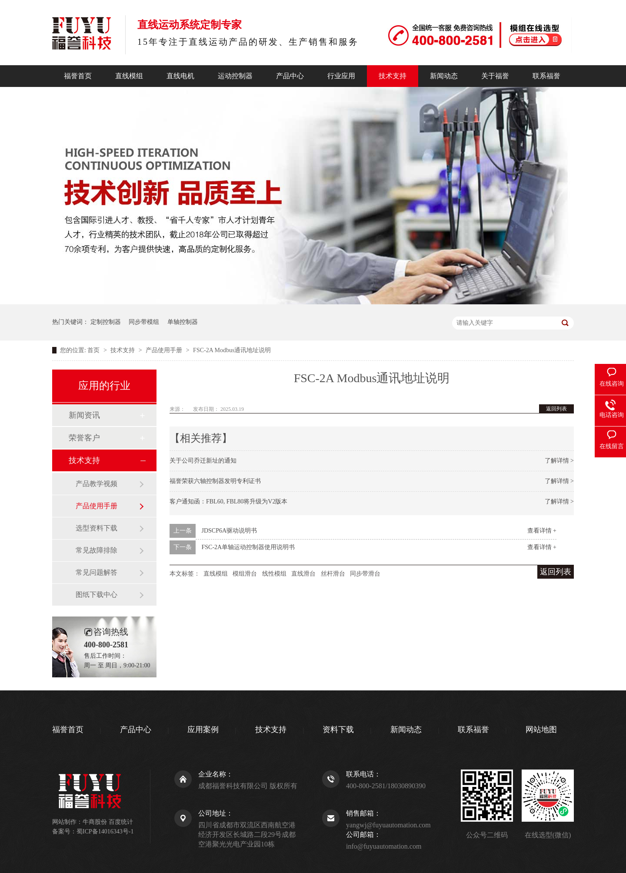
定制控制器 (105, 322)
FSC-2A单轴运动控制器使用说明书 (248, 547)
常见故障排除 (96, 550)
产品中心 (290, 76)
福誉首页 (78, 76)
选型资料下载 (96, 528)
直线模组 (129, 76)
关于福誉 (495, 76)
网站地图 (541, 729)
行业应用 (341, 76)
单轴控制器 (182, 322)
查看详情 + (541, 530)
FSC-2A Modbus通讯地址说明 (232, 350)
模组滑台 (245, 573)
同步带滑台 (365, 573)
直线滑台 (303, 573)
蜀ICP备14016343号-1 (105, 831)
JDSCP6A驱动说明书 (229, 530)
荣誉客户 (84, 437)
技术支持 (392, 76)
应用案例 (203, 729)
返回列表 (556, 409)
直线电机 (180, 76)
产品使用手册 (165, 350)
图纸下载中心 (96, 594)
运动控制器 (235, 76)
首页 (94, 350)
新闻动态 (444, 76)
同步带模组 (144, 322)
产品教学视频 (96, 483)
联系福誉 (546, 76)
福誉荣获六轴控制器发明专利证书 (215, 481)
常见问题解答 (96, 572)
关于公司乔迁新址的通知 (203, 460)
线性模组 (274, 573)
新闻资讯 (84, 415)
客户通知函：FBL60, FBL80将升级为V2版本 (228, 501)
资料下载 (338, 729)
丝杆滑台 (333, 573)
